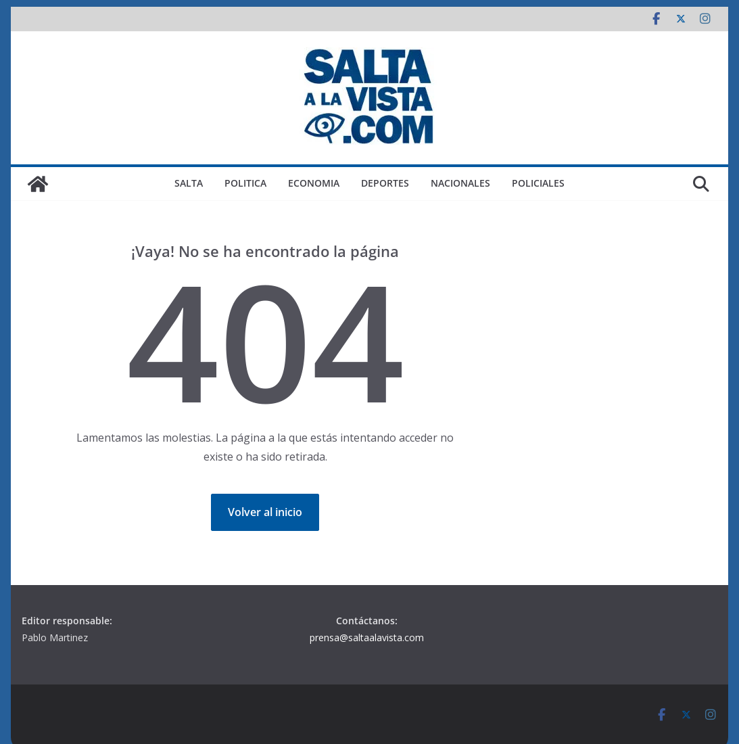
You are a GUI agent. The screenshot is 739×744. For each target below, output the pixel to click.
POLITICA (245, 183)
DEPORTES (385, 183)
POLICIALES (538, 183)
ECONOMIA (313, 183)
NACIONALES (460, 183)
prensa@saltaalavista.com (367, 637)
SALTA (188, 183)
